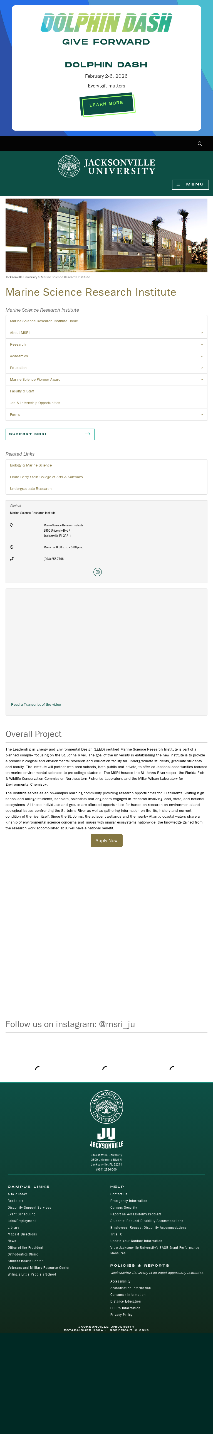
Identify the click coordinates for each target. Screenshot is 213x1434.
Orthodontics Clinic (23, 1355)
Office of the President (25, 1349)
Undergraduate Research (31, 488)
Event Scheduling (22, 1315)
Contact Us (118, 1295)
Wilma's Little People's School (32, 1375)
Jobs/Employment (22, 1322)
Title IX (116, 1335)
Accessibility (120, 1382)
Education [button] (108, 369)
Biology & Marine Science (31, 465)
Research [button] (108, 345)
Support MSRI (50, 434)
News (12, 1342)
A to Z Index (17, 1295)
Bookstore (16, 1302)
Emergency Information (128, 1302)
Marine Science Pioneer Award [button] (108, 381)
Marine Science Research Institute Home (44, 320)
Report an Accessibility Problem (135, 1315)
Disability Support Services (29, 1308)
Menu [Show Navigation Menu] (190, 184)
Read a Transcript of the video (36, 704)
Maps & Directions (22, 1335)
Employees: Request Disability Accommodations (148, 1328)
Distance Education (125, 1402)
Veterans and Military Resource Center (39, 1369)
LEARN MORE (106, 104)
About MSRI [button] (108, 334)
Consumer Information (128, 1396)
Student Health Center (25, 1362)
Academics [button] (108, 357)
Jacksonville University (21, 277)
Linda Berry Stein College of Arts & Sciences (46, 476)
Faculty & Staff (22, 391)
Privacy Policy (121, 1416)
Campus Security (123, 1308)
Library (13, 1328)
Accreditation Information (130, 1389)
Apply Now (107, 840)
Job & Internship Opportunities (35, 402)
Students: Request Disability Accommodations (146, 1322)
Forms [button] (108, 416)
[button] (200, 144)
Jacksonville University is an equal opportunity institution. (157, 1374)
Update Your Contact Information (136, 1342)
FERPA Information (125, 1409)
